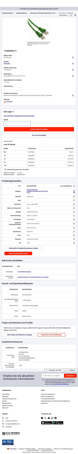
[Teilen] (75, 15)
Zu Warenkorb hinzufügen (39, 129)
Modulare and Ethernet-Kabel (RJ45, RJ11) (43, 13)
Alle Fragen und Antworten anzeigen (19, 335)
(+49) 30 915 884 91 (10, 421)
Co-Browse (7, 427)
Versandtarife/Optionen (48, 399)
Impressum (44, 403)
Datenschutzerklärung (61, 384)
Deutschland (11, 449)
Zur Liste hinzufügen (39, 135)
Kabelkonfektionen (21, 13)
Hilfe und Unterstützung (48, 394)
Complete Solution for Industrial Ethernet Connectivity (33, 277)
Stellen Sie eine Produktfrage (51, 335)
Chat (5, 418)
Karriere (4, 401)
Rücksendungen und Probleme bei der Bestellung (55, 401)
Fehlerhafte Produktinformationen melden (23, 248)
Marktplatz (5, 396)
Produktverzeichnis (7, 13)
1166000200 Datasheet (24, 272)
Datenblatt (8, 101)
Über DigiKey (6, 394)
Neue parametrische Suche (18, 253)
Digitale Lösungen (7, 405)
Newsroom (5, 408)
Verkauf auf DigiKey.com (9, 399)
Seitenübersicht (6, 403)
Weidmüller (7, 63)
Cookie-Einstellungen (47, 450)
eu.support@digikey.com (11, 424)
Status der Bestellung (47, 396)
